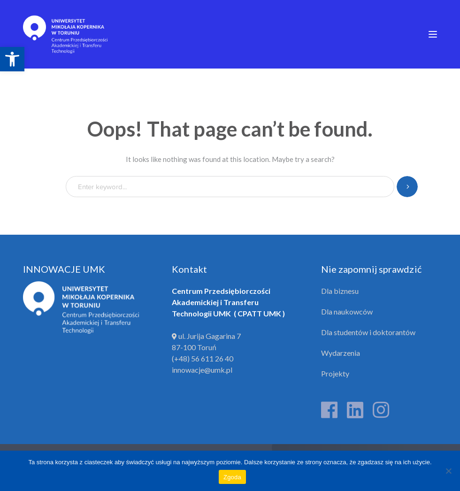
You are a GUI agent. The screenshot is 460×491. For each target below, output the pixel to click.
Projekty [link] (335, 373)
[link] (12, 59)
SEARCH (407, 186)
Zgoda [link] (232, 477)
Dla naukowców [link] (347, 311)
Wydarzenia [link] (340, 352)
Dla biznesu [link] (340, 290)
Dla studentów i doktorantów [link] (368, 332)
